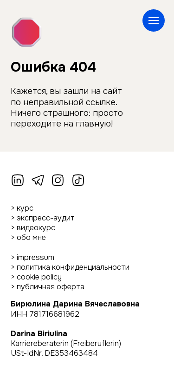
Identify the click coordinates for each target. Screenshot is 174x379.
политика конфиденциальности (73, 267)
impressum (35, 257)
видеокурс (36, 228)
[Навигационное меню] (153, 20)
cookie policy (39, 277)
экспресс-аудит (46, 218)
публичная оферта (50, 287)
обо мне (31, 237)
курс (25, 208)
